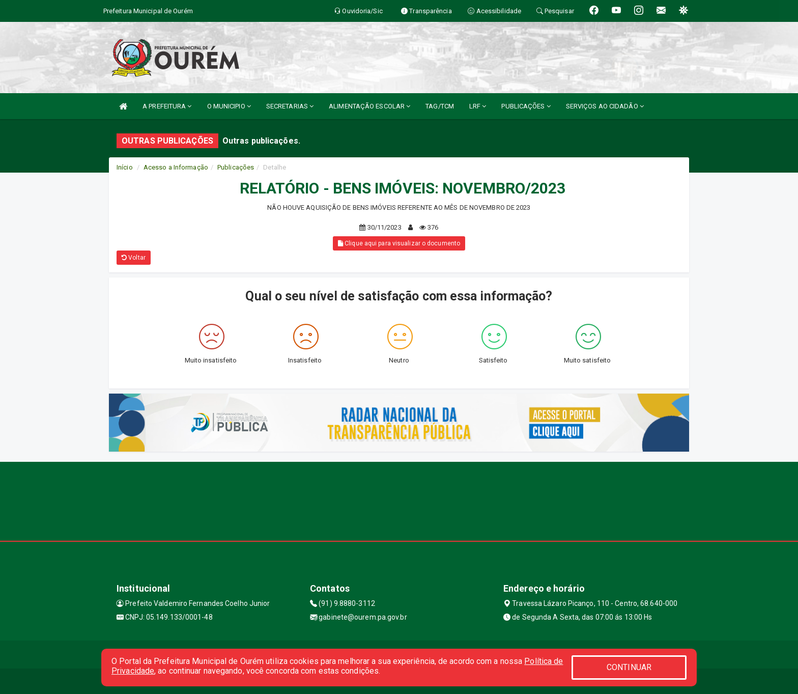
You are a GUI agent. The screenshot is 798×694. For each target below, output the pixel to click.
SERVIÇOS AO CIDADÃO (605, 106)
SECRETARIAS (290, 106)
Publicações (235, 167)
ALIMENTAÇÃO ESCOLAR (369, 106)
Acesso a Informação (176, 167)
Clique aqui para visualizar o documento (399, 243)
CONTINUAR (629, 667)
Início (125, 167)
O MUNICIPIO (229, 106)
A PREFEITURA (166, 106)
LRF (478, 106)
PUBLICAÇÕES (525, 106)
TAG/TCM (439, 106)
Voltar (134, 257)
